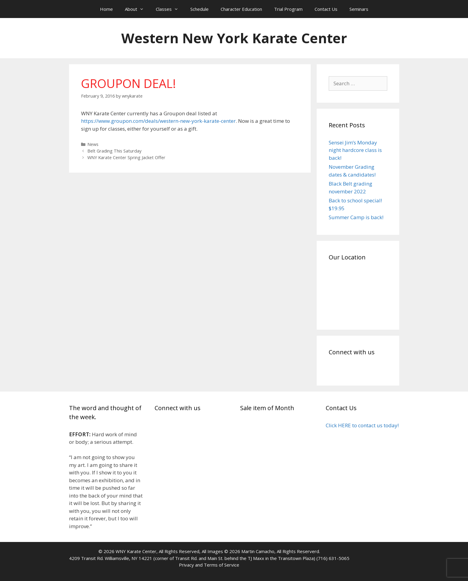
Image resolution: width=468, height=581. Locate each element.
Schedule (199, 9)
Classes (170, 9)
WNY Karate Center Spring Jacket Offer (126, 157)
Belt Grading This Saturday (114, 151)
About (137, 9)
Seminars (358, 9)
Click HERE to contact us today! (362, 425)
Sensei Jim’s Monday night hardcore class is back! (355, 150)
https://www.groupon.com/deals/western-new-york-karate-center (158, 120)
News (92, 144)
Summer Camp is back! (356, 217)
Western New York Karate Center (234, 38)
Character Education (241, 9)
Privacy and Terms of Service (209, 565)
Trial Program (288, 9)
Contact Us (326, 9)
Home (106, 9)
